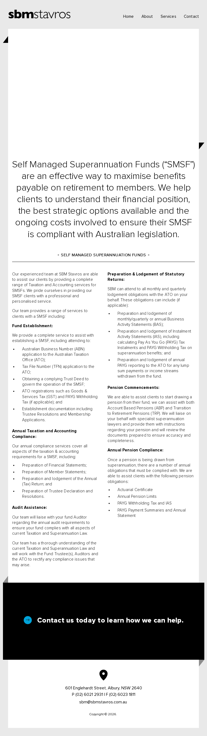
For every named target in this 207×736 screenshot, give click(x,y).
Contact (191, 17)
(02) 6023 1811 (122, 694)
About (147, 17)
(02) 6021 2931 (89, 694)
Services (168, 17)
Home (128, 17)
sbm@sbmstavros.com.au (103, 702)
